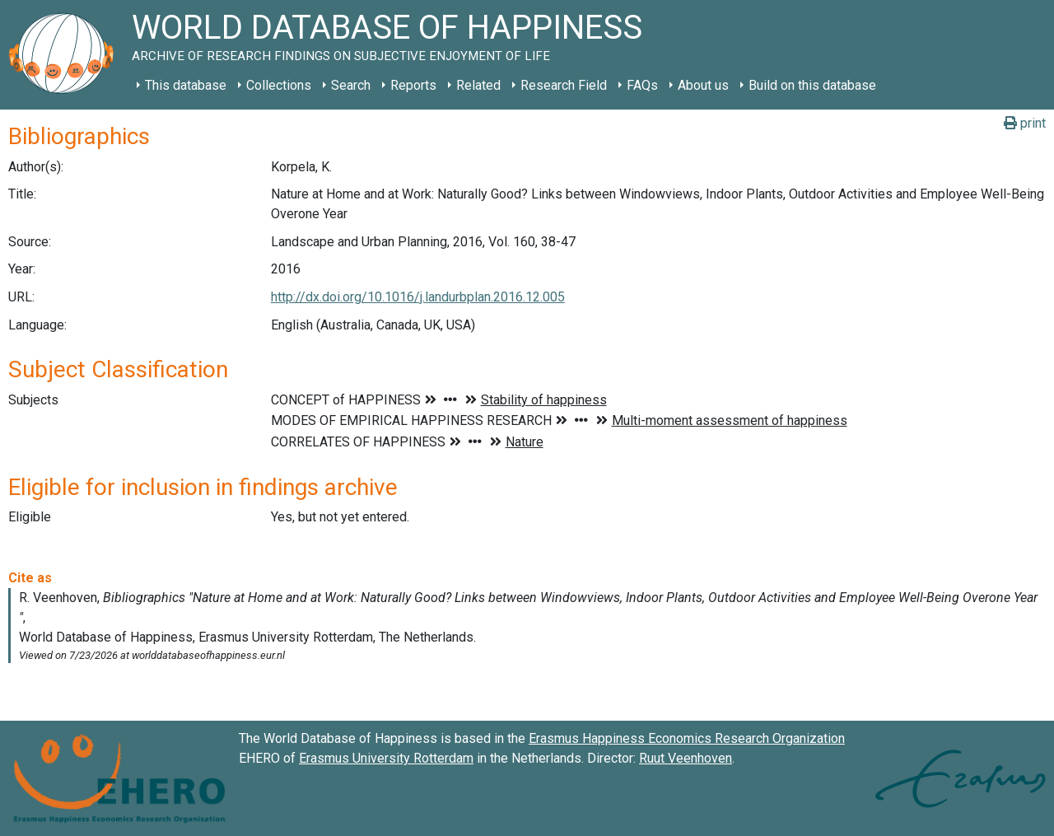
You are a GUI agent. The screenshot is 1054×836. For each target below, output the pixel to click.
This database (185, 85)
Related (478, 85)
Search (351, 85)
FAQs (642, 85)
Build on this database (812, 85)
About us (703, 85)
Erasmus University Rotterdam (386, 758)
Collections (278, 85)
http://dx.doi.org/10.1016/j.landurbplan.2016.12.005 (418, 297)
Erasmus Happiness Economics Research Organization (687, 738)
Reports (413, 85)
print (1025, 123)
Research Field (563, 85)
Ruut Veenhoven (685, 758)
